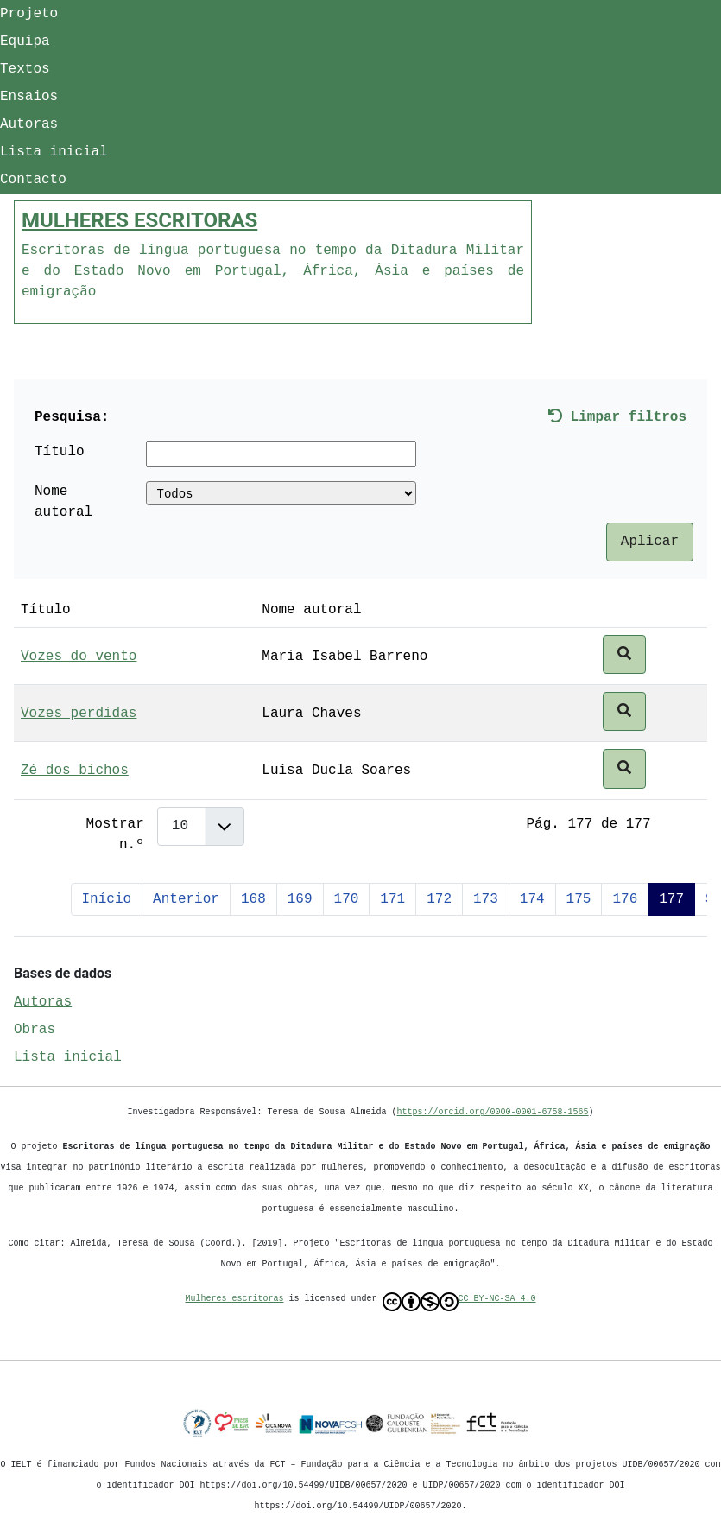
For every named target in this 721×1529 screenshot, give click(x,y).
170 (346, 899)
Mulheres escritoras (235, 1298)
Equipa (25, 41)
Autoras (29, 124)
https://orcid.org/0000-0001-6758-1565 (493, 1112)
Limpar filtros (617, 417)
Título (60, 451)
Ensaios (29, 96)
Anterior (186, 899)
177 (671, 899)
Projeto (29, 13)
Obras (34, 1029)
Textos (25, 69)
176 (624, 899)
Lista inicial (54, 152)
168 (253, 899)
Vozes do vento (78, 656)
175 (578, 899)
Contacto (33, 179)
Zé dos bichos (75, 770)
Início (107, 899)
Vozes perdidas (78, 713)
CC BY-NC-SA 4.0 (459, 1301)
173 (485, 899)
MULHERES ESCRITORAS (139, 220)
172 (439, 899)
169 (300, 899)
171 (392, 899)
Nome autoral (63, 502)
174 (532, 899)
